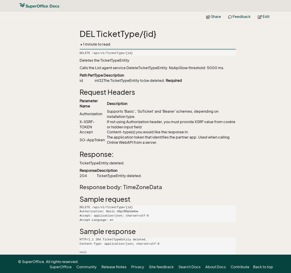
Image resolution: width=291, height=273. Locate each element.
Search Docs (189, 267)
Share (213, 16)
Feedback (239, 16)
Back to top (263, 267)
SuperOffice (61, 267)
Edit (264, 16)
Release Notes (113, 267)
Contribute (240, 267)
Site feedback (161, 267)
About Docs (215, 267)
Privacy (137, 267)
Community (86, 267)
